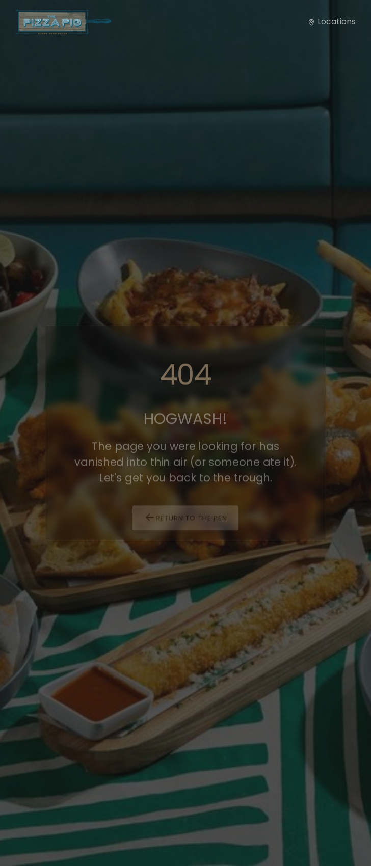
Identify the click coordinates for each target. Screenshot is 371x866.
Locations (331, 22)
